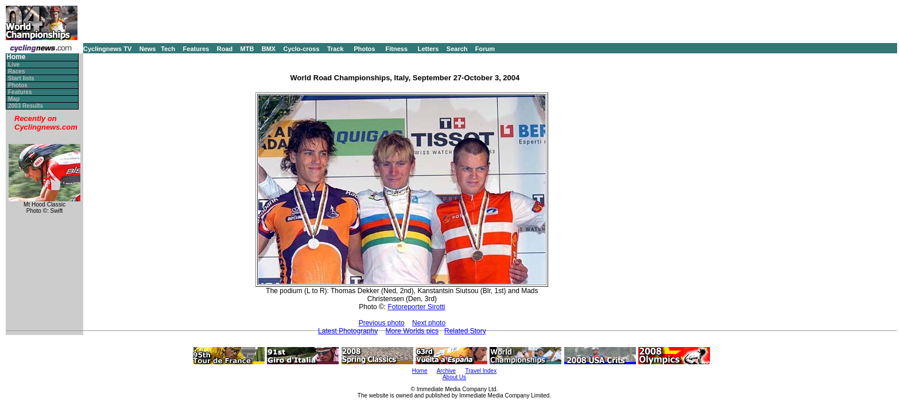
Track (335, 48)
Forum (485, 48)
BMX (269, 48)
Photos (364, 48)
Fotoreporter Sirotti (416, 307)
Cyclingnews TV (107, 48)
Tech (168, 48)
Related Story (465, 331)
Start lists (21, 78)
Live (14, 64)
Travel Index (481, 371)
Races (16, 71)
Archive (446, 371)
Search (457, 48)
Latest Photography (348, 331)
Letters (428, 48)
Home (15, 57)
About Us (454, 377)
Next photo (428, 323)
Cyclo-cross (302, 48)
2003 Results (25, 106)
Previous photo (382, 323)
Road (225, 48)
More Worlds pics (412, 331)
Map (14, 99)
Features (196, 48)
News (147, 48)
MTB (247, 48)
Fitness (396, 48)
